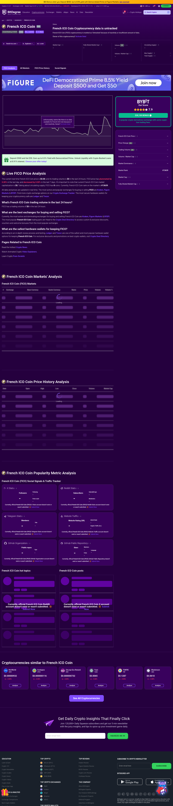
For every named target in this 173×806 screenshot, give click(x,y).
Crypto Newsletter (8, 769)
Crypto (10, 20)
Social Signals (60, 68)
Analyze (15, 685)
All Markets (25, 68)
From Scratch (19, 256)
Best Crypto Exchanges (10, 796)
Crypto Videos (6, 779)
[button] (101, 6)
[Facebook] (132, 794)
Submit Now (35, 507)
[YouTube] (128, 794)
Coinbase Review (84, 776)
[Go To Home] (4, 20)
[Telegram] (123, 794)
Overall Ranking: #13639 (10, 32)
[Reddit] (149, 794)
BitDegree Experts (85, 789)
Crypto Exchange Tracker (64, 193)
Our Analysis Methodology (87, 793)
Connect (166, 6)
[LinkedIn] (136, 794)
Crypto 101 (5, 766)
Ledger (36, 196)
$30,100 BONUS (143, 115)
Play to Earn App (7, 786)
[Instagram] (145, 794)
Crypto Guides (6, 773)
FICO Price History (42, 68)
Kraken (100, 190)
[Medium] (140, 794)
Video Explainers (29, 252)
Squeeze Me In (117, 736)
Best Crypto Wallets (8, 803)
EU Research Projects (86, 796)
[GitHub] (153, 794)
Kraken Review (84, 763)
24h (122, 45)
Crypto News (21, 247)
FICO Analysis (9, 68)
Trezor (46, 196)
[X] (119, 794)
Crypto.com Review (85, 773)
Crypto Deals (6, 783)
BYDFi (13, 193)
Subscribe (161, 766)
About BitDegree (84, 786)
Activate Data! (81, 36)
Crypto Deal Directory (65, 220)
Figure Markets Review (86, 766)
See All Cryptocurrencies (86, 698)
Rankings (19, 20)
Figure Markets (95, 216)
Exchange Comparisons (10, 799)
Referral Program (84, 799)
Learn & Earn (6, 763)
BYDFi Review (83, 769)
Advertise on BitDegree (86, 803)
